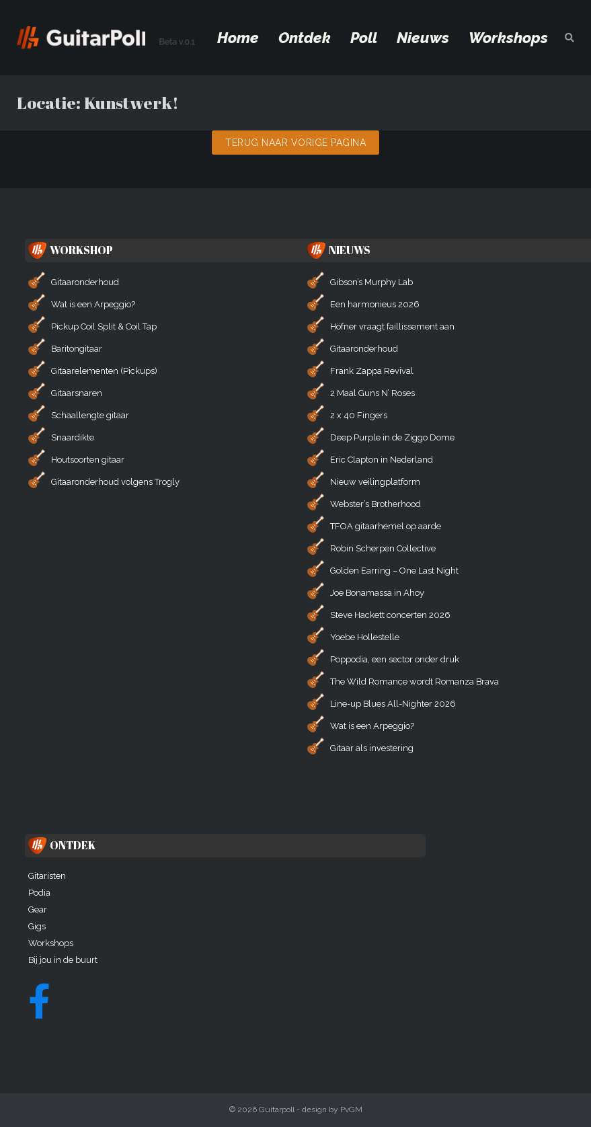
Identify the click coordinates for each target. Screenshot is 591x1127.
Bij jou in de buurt (62, 960)
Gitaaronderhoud (85, 282)
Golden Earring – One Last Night (394, 571)
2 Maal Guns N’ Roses (372, 393)
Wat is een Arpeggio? (93, 304)
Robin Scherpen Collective (383, 548)
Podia (39, 893)
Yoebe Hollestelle (364, 637)
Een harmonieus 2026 (375, 304)
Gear (37, 909)
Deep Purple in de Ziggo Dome (392, 437)
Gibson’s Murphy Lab (371, 282)
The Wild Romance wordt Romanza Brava (414, 681)
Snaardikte (72, 437)
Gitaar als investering (371, 748)
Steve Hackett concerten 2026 (390, 615)
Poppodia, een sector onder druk (394, 659)
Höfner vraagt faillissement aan (392, 326)
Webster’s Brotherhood (375, 504)
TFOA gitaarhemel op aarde (385, 526)
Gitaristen (47, 876)
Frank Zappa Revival (371, 371)
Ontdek (304, 37)
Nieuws (423, 37)
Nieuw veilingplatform (375, 482)
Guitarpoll (276, 1109)
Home (238, 37)
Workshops (508, 37)
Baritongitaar (76, 349)
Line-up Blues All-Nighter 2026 (393, 704)
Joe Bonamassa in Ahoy (377, 593)
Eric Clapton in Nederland (381, 460)
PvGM (351, 1109)
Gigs (37, 926)
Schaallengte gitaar (90, 415)
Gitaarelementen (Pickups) (104, 371)
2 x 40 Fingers (358, 415)
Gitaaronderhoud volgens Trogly (115, 482)
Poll (363, 37)
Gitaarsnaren (76, 393)
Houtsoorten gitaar (87, 460)
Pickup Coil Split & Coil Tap (104, 326)
